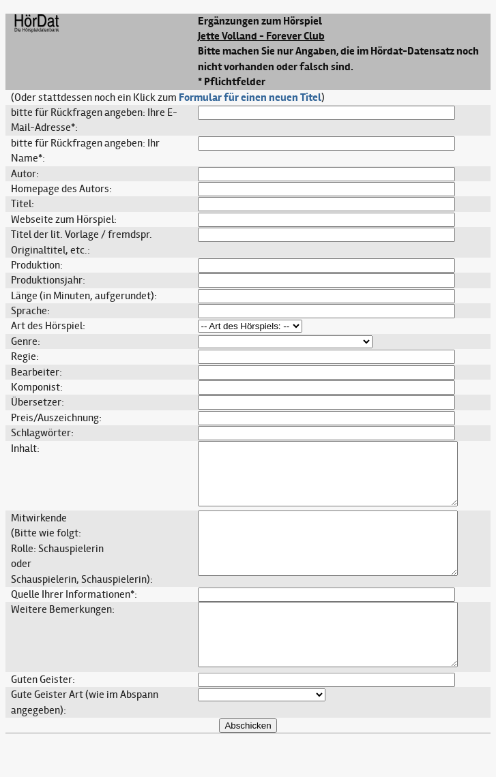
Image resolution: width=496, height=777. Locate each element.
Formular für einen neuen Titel (250, 97)
